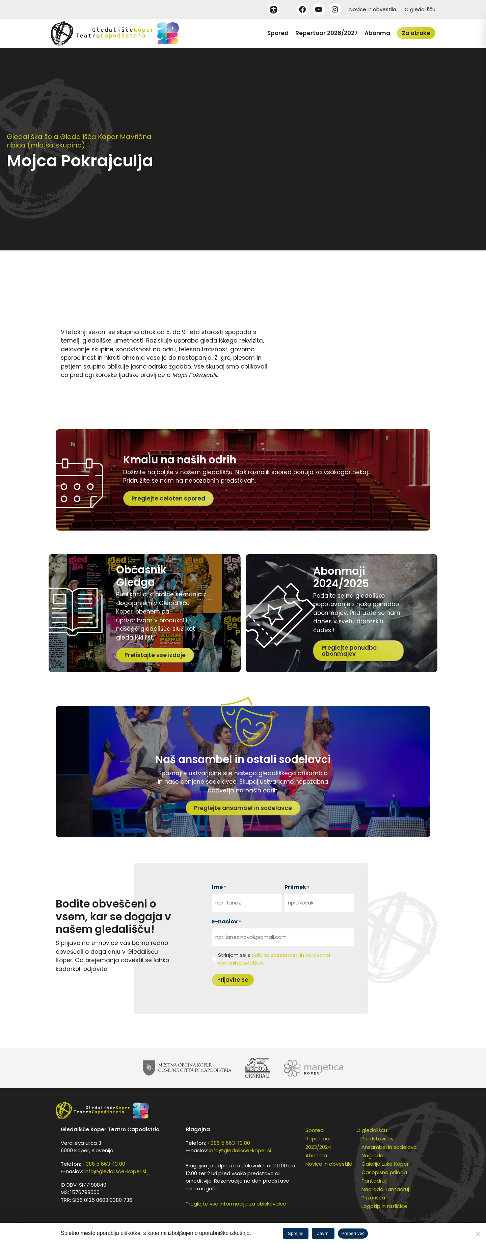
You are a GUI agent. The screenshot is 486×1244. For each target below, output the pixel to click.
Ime (219, 887)
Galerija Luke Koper (385, 1163)
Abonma (377, 33)
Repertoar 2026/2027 (326, 33)
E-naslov (226, 921)
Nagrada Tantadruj (385, 1189)
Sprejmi (295, 1233)
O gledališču (420, 9)
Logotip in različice (384, 1206)
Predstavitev (377, 1138)
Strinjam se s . (274, 958)
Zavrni (323, 1233)
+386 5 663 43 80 (103, 1163)
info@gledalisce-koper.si (115, 1171)
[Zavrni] (477, 1233)
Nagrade (372, 1155)
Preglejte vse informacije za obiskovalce (236, 1203)
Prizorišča (373, 1197)
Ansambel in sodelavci (389, 1147)
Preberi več (352, 1233)
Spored (278, 33)
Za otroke (416, 33)
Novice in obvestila (372, 9)
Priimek (297, 887)
